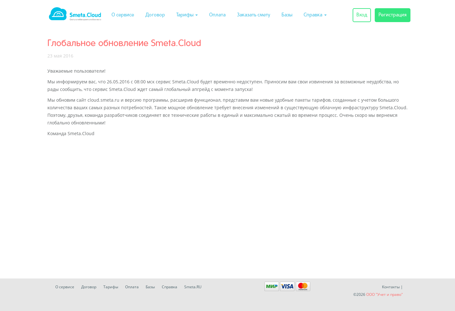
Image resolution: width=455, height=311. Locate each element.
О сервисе (123, 15)
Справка (315, 15)
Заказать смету (253, 15)
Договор (155, 15)
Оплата (217, 15)
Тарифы (187, 15)
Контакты (391, 287)
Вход (361, 15)
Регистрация (393, 15)
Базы (287, 15)
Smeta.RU (193, 287)
